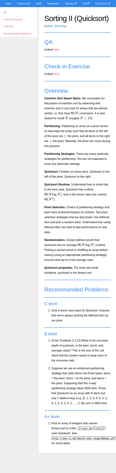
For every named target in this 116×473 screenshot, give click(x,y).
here (56, 49)
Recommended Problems (17, 33)
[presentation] (75, 113)
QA (5, 12)
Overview (8, 26)
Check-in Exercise (13, 19)
